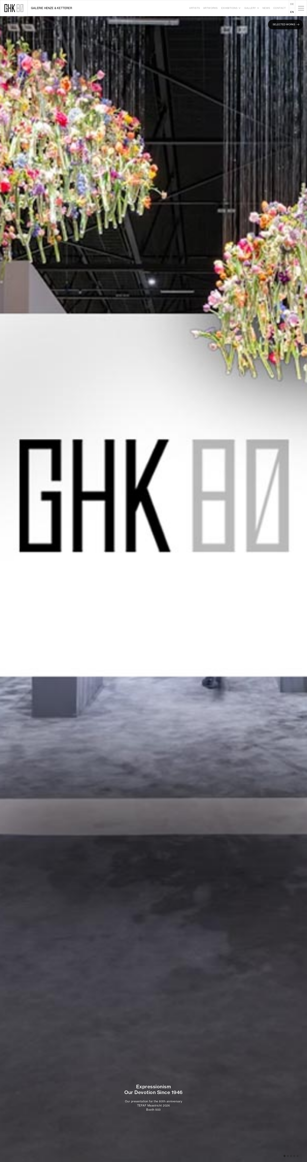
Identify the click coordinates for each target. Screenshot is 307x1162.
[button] (231, 8)
